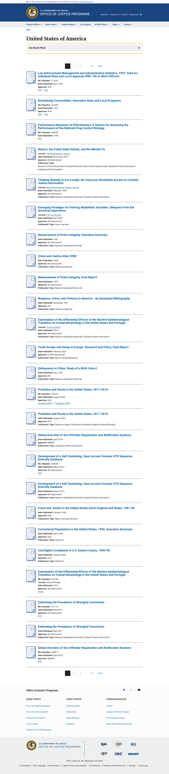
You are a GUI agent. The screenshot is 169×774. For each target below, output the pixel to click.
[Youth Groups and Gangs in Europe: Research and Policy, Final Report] (31, 357)
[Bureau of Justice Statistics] (119, 747)
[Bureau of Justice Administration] (104, 746)
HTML (41, 592)
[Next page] (101, 66)
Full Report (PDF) (62, 403)
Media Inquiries (73, 706)
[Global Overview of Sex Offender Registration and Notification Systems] (31, 445)
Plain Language (39, 766)
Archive (109, 706)
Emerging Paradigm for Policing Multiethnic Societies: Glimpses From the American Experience (86, 209)
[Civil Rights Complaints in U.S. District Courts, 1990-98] (31, 560)
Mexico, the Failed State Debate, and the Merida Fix (71, 149)
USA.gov (132, 766)
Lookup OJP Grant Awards (117, 712)
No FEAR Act (95, 766)
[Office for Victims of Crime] (119, 755)
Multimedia (71, 712)
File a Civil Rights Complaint (38, 706)
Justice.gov (143, 766)
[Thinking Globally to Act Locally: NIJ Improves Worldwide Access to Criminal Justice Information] (31, 190)
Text (46, 90)
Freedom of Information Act (114, 766)
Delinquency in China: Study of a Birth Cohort (67, 368)
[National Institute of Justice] (133, 746)
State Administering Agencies (119, 724)
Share (143, 16)
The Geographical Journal (58, 153)
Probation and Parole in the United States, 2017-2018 (73, 389)
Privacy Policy (54, 766)
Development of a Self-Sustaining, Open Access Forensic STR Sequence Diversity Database (85, 458)
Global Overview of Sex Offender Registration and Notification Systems (84, 435)
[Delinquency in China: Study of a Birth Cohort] (31, 378)
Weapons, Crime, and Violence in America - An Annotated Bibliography (84, 298)
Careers (124, 14)
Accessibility (25, 766)
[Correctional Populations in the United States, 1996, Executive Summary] (31, 539)
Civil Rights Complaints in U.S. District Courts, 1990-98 (74, 550)
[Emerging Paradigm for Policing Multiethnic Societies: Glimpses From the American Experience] (31, 217)
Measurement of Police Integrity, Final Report (67, 277)
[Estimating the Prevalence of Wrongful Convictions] (31, 612)
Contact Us (114, 14)
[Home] (64, 12)
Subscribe (134, 14)
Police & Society (53, 215)
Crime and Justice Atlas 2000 (57, 256)
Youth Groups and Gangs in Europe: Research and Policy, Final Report (83, 347)
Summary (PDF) (45, 403)
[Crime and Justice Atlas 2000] (31, 266)
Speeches (70, 724)
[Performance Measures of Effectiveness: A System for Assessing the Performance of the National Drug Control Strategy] (31, 135)
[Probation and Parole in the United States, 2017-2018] (31, 399)
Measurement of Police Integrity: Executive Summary (73, 235)
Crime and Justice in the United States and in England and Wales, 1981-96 (86, 508)
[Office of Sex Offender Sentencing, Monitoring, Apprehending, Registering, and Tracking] (133, 755)
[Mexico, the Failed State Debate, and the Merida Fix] (31, 159)
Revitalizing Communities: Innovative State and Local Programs (79, 100)
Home (28, 29)
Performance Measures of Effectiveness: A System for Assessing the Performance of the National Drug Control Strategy (83, 126)
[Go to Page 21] (92, 66)
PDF (40, 90)
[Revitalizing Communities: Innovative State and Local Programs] (31, 110)
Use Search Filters (37, 48)
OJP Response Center (115, 718)
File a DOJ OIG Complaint (37, 712)
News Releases (72, 718)
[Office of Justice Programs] (32, 12)
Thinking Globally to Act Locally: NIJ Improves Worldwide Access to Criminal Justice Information (88, 181)
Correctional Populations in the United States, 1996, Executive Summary (85, 529)
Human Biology (53, 327)
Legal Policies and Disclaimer (75, 766)
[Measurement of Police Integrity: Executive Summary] (31, 245)
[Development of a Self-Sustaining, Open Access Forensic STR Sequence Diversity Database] (31, 466)
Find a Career (32, 724)
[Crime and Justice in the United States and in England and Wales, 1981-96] (31, 518)
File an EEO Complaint (35, 718)
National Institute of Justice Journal (62, 187)
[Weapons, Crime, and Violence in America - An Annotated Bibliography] (31, 308)
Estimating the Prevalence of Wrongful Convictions (71, 602)
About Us (104, 14)
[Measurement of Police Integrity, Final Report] (31, 287)
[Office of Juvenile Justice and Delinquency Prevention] (104, 756)
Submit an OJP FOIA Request (38, 730)
